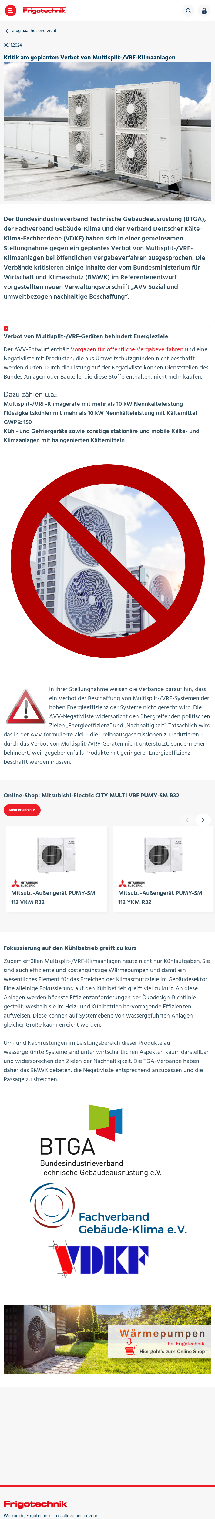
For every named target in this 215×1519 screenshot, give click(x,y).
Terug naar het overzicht (30, 31)
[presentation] (203, 820)
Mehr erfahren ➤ (22, 810)
